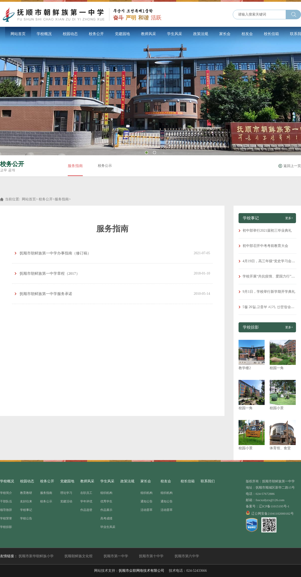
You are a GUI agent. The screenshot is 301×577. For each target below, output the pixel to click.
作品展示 (106, 510)
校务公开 (96, 34)
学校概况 (44, 34)
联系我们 (208, 481)
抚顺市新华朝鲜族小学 (36, 556)
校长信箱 (271, 34)
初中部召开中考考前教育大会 (265, 246)
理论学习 (66, 493)
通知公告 (146, 501)
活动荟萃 (146, 510)
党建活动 (66, 501)
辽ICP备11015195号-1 (274, 506)
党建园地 (122, 34)
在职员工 (86, 493)
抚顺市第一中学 (116, 556)
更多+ (289, 218)
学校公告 (26, 518)
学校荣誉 (6, 518)
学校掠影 (6, 527)
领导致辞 (6, 510)
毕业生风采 (107, 527)
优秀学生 (106, 501)
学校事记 (26, 510)
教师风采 (148, 34)
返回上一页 (292, 166)
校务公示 (105, 166)
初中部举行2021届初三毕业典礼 (267, 230)
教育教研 (26, 493)
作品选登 (86, 510)
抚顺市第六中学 (187, 556)
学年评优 (86, 501)
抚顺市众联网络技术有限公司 (141, 570)
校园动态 (70, 34)
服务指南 (75, 166)
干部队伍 (6, 501)
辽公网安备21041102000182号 (270, 512)
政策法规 (200, 34)
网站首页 (18, 34)
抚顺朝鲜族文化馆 (78, 556)
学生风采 (174, 34)
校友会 (247, 34)
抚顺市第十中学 (151, 556)
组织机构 (106, 493)
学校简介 (6, 493)
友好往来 (26, 501)
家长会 (225, 34)
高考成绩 (106, 518)
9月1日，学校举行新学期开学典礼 (269, 292)
